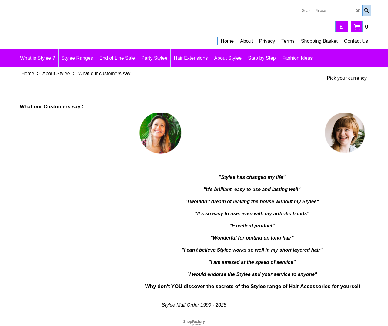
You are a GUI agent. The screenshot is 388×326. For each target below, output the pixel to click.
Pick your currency (347, 78)
